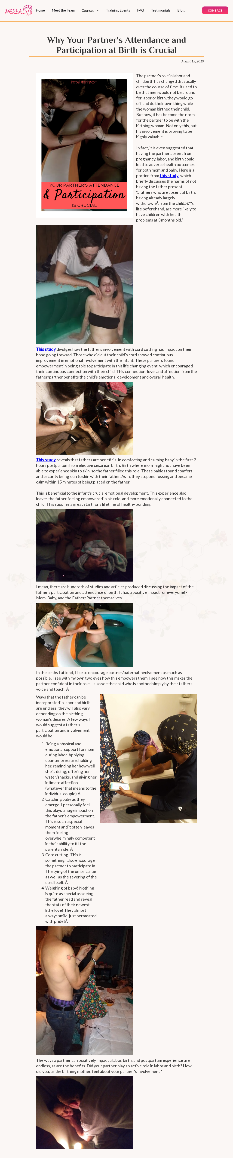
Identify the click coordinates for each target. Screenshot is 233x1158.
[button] (90, 10)
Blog (181, 10)
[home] (18, 10)
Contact (215, 10)
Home (40, 10)
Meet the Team (63, 10)
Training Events (118, 10)
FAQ (140, 10)
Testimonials (160, 10)
